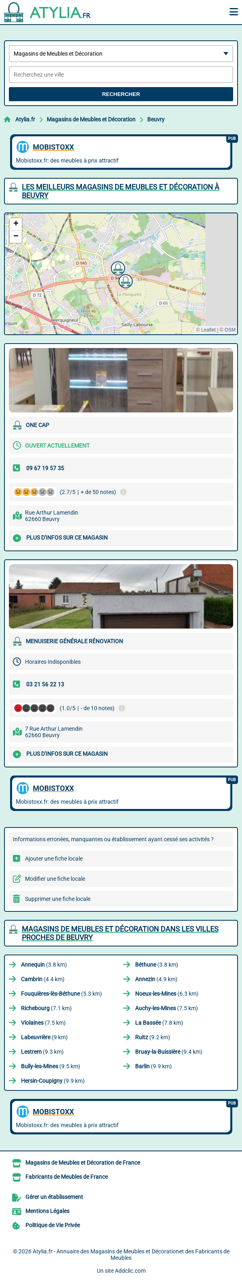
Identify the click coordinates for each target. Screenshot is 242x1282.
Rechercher (121, 94)
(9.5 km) (50, 1066)
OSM (230, 330)
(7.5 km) (166, 1008)
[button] (125, 280)
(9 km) (44, 1037)
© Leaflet (205, 330)
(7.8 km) (159, 1022)
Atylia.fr (25, 119)
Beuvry (156, 119)
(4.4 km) (43, 979)
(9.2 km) (152, 1037)
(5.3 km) (61, 993)
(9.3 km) (42, 1052)
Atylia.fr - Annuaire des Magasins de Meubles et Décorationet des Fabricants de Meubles (131, 1254)
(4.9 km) (156, 979)
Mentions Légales (47, 1211)
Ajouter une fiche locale (54, 858)
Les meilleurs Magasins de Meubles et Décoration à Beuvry (120, 191)
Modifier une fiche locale (55, 879)
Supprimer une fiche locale (57, 899)
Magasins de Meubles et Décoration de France (82, 1162)
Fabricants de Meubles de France (66, 1177)
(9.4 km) (168, 1052)
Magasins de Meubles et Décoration (91, 119)
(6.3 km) (166, 993)
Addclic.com (130, 1270)
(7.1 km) (46, 1008)
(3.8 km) (44, 964)
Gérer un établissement (54, 1197)
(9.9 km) (153, 1066)
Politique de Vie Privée (52, 1225)
